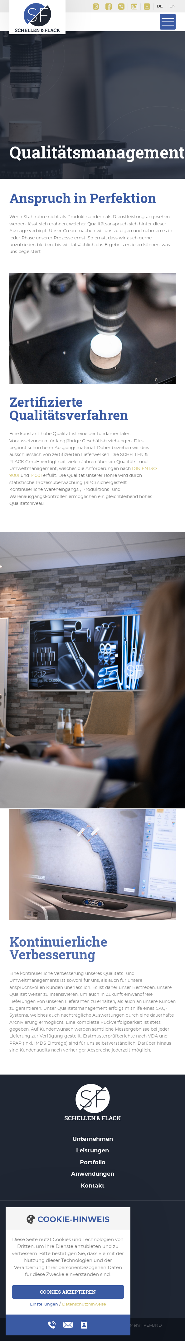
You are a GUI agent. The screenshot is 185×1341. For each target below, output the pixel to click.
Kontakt (93, 1186)
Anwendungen (92, 1174)
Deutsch (159, 6)
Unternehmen (92, 1139)
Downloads (147, 6)
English (172, 6)
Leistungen (92, 1151)
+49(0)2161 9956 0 (121, 6)
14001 (36, 475)
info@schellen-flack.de (134, 6)
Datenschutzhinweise (84, 1304)
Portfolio (92, 1162)
